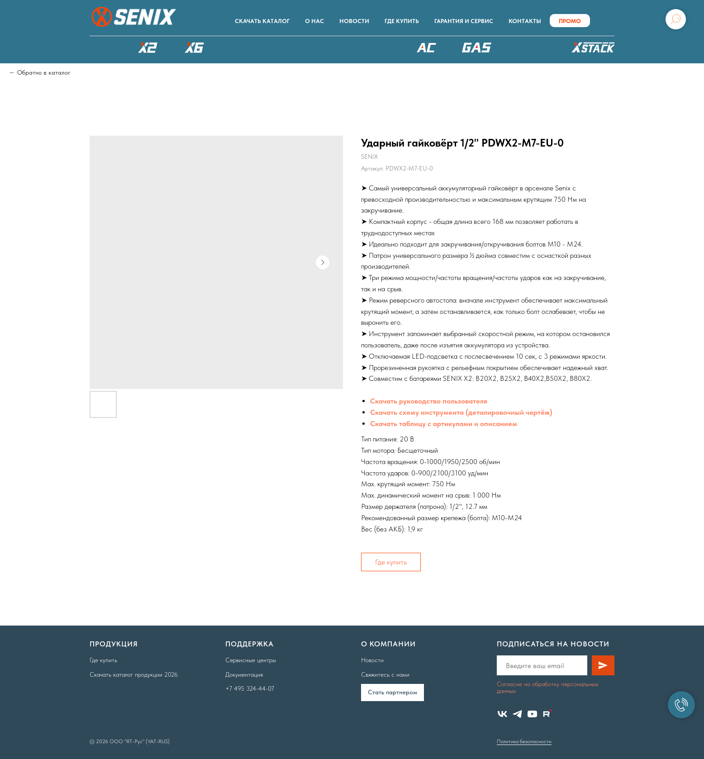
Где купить (402, 21)
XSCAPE (368, 50)
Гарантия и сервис (463, 21)
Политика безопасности (524, 741)
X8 (241, 47)
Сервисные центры (250, 660)
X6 (194, 47)
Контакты (525, 21)
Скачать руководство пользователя (428, 401)
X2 (147, 47)
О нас (314, 21)
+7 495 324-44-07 (249, 688)
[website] (547, 714)
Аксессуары (530, 47)
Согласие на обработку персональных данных (547, 687)
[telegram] (517, 714)
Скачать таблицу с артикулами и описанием (443, 423)
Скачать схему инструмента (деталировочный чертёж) (461, 412)
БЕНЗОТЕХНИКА (476, 47)
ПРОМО (570, 21)
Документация (244, 674)
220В (426, 47)
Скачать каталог (262, 21)
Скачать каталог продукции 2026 (134, 674)
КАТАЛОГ (101, 47)
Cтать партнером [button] (392, 692)
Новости (354, 21)
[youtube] (532, 714)
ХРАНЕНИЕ (591, 50)
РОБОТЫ (299, 47)
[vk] (502, 714)
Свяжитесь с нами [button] (385, 674)
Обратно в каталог (44, 72)
